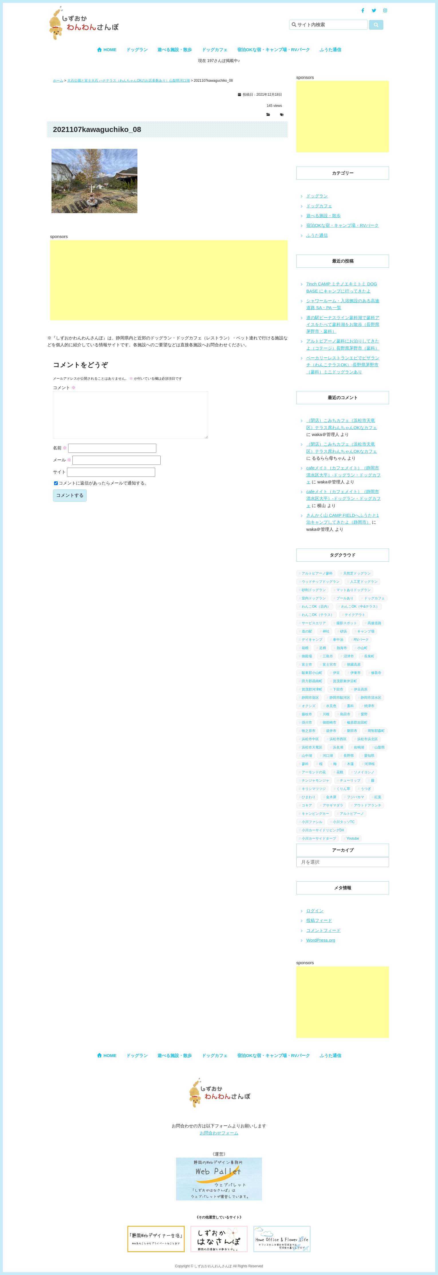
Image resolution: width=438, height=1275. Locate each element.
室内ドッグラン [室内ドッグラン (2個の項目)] (314, 598)
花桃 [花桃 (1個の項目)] (339, 772)
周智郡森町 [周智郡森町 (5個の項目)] (376, 731)
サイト (59, 481)
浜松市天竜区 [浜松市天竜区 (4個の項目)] (312, 747)
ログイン (314, 910)
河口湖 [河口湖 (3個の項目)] (328, 756)
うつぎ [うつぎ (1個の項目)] (366, 789)
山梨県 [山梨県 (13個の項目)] (379, 747)
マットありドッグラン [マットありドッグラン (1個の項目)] (353, 590)
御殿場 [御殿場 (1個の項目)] (307, 656)
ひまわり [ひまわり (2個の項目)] (308, 797)
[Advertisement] (193, 280)
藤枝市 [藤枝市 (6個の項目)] (307, 714)
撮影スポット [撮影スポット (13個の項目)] (346, 623)
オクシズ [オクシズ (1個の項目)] (308, 706)
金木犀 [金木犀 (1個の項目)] (331, 797)
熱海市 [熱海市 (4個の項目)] (342, 648)
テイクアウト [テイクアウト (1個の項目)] (355, 615)
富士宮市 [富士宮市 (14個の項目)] (329, 664)
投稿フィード (319, 920)
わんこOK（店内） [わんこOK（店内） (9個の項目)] (316, 607)
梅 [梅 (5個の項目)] (335, 764)
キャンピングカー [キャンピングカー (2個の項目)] (315, 814)
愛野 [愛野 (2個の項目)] (364, 714)
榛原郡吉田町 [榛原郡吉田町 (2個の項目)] (357, 722)
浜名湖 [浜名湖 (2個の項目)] (338, 747)
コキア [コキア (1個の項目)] (307, 805)
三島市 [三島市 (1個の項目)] (328, 656)
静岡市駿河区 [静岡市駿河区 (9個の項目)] (340, 698)
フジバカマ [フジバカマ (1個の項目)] (355, 797)
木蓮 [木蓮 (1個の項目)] (350, 764)
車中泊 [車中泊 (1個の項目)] (338, 640)
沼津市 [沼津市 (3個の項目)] (349, 656)
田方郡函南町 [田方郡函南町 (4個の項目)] (312, 681)
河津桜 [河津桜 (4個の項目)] (369, 764)
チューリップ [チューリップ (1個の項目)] (350, 780)
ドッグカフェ (215, 49)
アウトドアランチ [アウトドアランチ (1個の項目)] (367, 805)
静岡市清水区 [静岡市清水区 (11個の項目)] (371, 698)
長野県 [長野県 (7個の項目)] (349, 756)
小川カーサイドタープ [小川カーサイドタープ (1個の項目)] (319, 838)
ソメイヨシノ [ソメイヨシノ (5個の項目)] (364, 772)
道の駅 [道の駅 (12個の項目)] (307, 631)
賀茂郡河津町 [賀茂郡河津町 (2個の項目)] (312, 689)
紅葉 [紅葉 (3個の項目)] (377, 797)
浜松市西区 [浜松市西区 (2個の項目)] (338, 739)
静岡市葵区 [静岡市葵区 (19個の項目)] (310, 698)
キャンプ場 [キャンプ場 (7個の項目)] (365, 631)
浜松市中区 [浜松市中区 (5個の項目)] (310, 739)
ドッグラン (137, 49)
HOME (107, 49)
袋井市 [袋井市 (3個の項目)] (331, 731)
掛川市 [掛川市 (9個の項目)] (307, 722)
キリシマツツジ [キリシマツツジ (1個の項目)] (314, 789)
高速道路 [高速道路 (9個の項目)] (374, 623)
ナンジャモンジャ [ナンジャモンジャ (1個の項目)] (315, 780)
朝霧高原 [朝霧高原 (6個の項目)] (354, 664)
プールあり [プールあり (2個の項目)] (345, 598)
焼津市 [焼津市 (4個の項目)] (369, 706)
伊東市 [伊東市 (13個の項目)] (355, 673)
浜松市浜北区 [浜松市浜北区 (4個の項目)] (367, 739)
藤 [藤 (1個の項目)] (372, 780)
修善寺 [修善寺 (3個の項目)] (376, 673)
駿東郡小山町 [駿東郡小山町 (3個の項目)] (312, 673)
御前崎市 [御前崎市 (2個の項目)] (329, 722)
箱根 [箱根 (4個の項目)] (305, 648)
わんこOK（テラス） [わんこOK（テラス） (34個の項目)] (318, 615)
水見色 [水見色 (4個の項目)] (331, 706)
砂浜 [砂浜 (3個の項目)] (343, 631)
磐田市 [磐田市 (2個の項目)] (352, 731)
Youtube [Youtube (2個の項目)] (353, 838)
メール (62, 469)
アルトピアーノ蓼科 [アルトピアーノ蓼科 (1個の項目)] (317, 573)
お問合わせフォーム (219, 1132)
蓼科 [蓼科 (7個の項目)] (305, 764)
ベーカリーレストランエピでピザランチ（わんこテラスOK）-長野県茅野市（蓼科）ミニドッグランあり (342, 364)
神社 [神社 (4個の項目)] (326, 631)
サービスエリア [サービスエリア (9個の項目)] (314, 623)
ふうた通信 (330, 49)
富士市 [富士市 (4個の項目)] (307, 664)
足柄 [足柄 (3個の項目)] (322, 648)
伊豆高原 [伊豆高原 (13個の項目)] (361, 689)
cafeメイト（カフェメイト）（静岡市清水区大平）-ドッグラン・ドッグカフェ (343, 474)
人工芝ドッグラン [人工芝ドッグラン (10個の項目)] (364, 582)
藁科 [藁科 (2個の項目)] (350, 706)
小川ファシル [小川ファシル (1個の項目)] (312, 822)
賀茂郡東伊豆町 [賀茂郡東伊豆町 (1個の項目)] (345, 681)
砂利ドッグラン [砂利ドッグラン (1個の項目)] (314, 590)
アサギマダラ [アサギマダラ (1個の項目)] (333, 805)
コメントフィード (323, 930)
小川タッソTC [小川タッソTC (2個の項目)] (344, 822)
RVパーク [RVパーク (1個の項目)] (361, 640)
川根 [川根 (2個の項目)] (326, 714)
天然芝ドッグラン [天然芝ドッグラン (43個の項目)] (357, 573)
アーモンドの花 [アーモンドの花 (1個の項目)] (314, 772)
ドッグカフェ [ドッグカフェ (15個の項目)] (374, 598)
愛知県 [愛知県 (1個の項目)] (369, 756)
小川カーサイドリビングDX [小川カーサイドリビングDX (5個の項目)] (323, 830)
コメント (64, 387)
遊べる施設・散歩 (174, 49)
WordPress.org (320, 940)
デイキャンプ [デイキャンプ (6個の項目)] (312, 640)
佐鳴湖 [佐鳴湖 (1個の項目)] (359, 747)
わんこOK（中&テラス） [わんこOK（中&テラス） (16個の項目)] (360, 607)
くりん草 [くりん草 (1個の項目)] (343, 789)
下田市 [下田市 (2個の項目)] (338, 689)
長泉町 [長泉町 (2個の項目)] (369, 656)
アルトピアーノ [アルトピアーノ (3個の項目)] (352, 814)
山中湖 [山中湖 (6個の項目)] (307, 756)
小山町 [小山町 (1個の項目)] (362, 648)
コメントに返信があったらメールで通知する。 (101, 492)
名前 (60, 457)
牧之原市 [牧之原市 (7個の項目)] (308, 731)
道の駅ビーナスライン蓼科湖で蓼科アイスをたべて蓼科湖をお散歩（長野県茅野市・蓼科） (342, 324)
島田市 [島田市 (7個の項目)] (345, 714)
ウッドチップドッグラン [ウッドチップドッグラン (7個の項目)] (321, 582)
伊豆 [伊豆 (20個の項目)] (336, 673)
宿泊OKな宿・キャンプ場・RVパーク (273, 49)
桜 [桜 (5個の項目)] (321, 764)
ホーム (58, 81)
